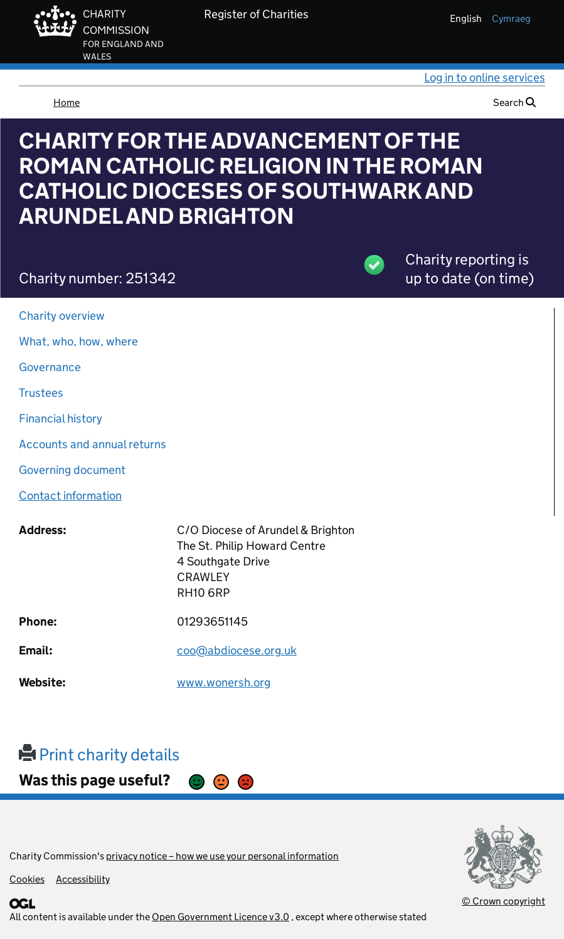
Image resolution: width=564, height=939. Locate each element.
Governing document (72, 470)
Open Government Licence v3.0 (220, 917)
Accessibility (83, 879)
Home (66, 102)
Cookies (27, 879)
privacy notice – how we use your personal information (222, 856)
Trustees (41, 393)
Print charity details (99, 754)
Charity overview (62, 315)
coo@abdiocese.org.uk (237, 650)
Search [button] (514, 102)
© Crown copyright (503, 901)
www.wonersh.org (223, 682)
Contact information (70, 495)
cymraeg (511, 18)
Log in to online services (484, 77)
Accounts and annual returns (92, 444)
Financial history (60, 418)
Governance (50, 367)
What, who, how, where (78, 341)
